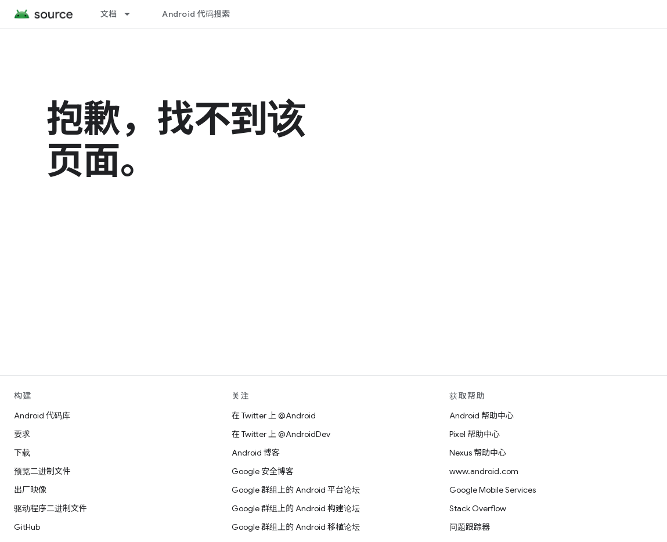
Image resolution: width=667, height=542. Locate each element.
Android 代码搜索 (196, 14)
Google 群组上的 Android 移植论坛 (296, 527)
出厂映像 (30, 490)
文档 (108, 14)
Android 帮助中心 (481, 415)
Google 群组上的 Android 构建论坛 (296, 508)
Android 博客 (256, 452)
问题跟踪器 (469, 527)
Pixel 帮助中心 (474, 434)
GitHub (27, 527)
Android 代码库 (42, 415)
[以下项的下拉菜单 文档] (132, 14)
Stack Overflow (477, 508)
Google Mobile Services (492, 490)
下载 (22, 452)
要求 (22, 434)
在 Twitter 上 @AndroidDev (281, 434)
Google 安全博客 (263, 471)
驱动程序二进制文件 (50, 508)
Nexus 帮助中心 (477, 452)
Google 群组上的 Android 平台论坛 (296, 490)
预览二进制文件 (42, 471)
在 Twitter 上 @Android (274, 415)
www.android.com (483, 471)
